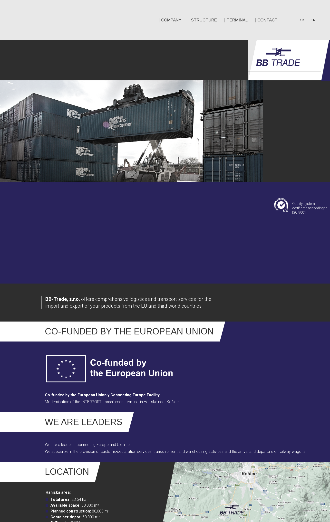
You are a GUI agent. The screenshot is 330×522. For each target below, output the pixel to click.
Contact (157, 20)
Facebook (261, 475)
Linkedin (279, 475)
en (202, 20)
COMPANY (61, 20)
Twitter (270, 475)
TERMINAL (126, 20)
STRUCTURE (94, 20)
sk (192, 20)
